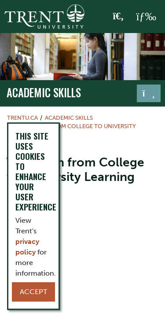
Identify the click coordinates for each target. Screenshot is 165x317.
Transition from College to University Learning (71, 130)
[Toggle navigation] (149, 93)
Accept (33, 292)
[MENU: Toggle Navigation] (146, 17)
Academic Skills (44, 92)
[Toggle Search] (118, 17)
